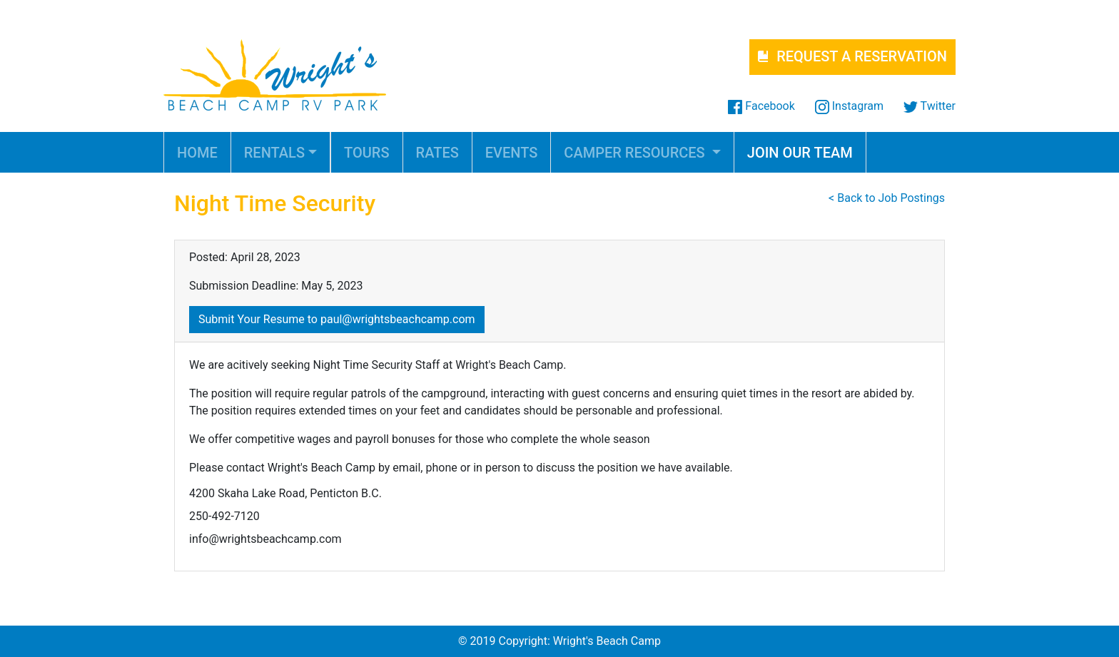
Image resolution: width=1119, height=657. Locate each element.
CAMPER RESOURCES (636, 152)
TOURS (366, 152)
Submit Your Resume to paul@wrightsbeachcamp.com (336, 319)
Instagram (849, 106)
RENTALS (274, 152)
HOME (197, 152)
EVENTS (511, 152)
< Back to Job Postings (887, 198)
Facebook (761, 106)
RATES (437, 152)
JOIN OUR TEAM (800, 152)
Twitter (929, 106)
